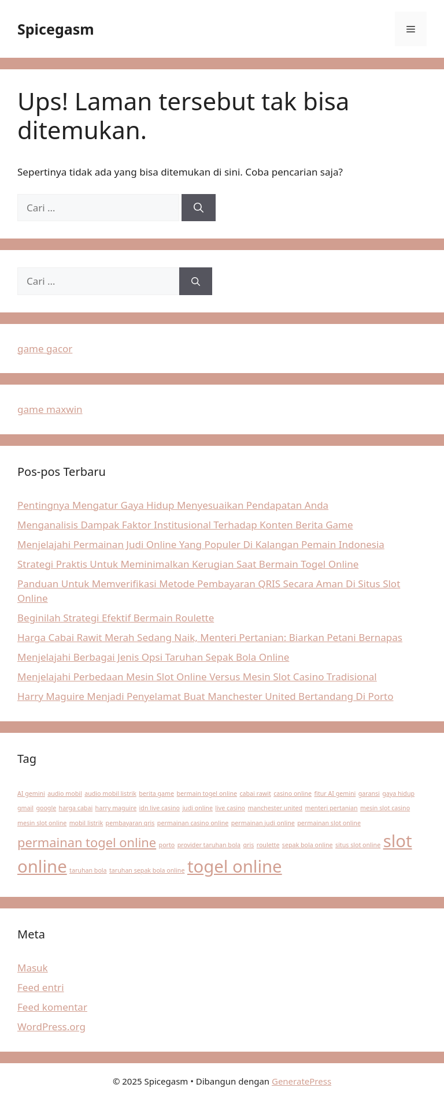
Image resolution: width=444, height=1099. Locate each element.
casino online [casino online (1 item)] (292, 793)
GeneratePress (301, 1081)
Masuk (32, 967)
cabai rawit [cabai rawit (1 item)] (255, 793)
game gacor (44, 348)
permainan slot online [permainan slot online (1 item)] (329, 823)
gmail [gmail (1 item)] (25, 808)
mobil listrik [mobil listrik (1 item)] (86, 823)
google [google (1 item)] (46, 808)
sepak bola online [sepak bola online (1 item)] (307, 845)
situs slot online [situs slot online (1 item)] (357, 845)
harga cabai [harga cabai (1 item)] (76, 808)
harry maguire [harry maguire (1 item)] (116, 808)
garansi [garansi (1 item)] (369, 793)
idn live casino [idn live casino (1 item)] (159, 808)
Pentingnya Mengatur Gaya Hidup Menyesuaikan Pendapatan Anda (172, 505)
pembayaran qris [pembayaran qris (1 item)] (130, 823)
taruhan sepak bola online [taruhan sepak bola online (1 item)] (146, 870)
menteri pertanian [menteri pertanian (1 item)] (331, 808)
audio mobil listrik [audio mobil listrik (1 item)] (110, 793)
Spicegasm (55, 29)
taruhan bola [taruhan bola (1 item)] (87, 870)
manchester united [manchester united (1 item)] (274, 808)
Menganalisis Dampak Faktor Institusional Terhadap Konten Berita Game (185, 524)
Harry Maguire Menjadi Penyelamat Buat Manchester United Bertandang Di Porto (205, 696)
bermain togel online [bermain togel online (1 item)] (207, 793)
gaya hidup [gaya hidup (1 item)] (398, 793)
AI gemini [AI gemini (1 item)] (31, 793)
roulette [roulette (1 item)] (268, 845)
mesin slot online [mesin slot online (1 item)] (41, 823)
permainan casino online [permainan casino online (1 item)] (192, 823)
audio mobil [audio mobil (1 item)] (64, 793)
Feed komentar (52, 1007)
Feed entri (40, 987)
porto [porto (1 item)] (167, 845)
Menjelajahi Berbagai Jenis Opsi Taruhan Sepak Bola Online (153, 657)
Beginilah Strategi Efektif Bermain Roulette (115, 617)
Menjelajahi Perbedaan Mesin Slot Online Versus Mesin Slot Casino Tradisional (197, 676)
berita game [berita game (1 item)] (156, 793)
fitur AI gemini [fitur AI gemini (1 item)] (335, 793)
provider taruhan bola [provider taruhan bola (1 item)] (208, 845)
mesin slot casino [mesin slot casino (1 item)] (385, 808)
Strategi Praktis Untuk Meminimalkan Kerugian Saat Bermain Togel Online (187, 564)
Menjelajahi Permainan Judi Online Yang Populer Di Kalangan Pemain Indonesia (200, 544)
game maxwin (50, 409)
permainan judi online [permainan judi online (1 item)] (263, 823)
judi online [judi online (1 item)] (197, 808)
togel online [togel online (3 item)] (234, 866)
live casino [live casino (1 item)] (230, 808)
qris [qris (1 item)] (248, 845)
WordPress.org (51, 1026)
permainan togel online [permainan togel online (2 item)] (86, 842)
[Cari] (199, 208)
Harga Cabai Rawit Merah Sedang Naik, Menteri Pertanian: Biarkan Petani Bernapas (209, 637)
